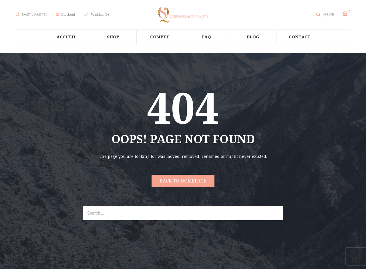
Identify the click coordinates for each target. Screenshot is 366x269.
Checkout (68, 15)
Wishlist (99, 15)
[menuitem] (66, 37)
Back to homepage (183, 181)
